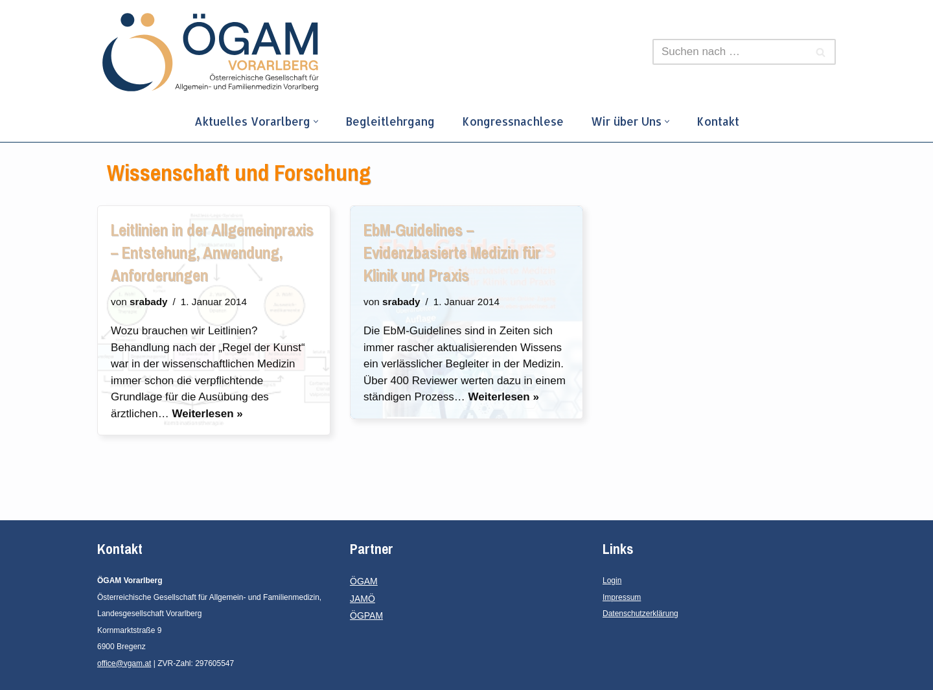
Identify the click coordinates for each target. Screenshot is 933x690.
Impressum (622, 597)
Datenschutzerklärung (640, 613)
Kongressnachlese (513, 121)
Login (612, 580)
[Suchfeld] (729, 52)
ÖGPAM (366, 615)
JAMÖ (362, 598)
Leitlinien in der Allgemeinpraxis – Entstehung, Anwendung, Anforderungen (212, 252)
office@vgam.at (124, 663)
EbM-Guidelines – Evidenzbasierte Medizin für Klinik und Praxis (451, 252)
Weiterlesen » (207, 414)
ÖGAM (364, 581)
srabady (149, 301)
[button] (316, 121)
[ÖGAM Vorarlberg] (210, 52)
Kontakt (718, 121)
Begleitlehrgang (390, 121)
